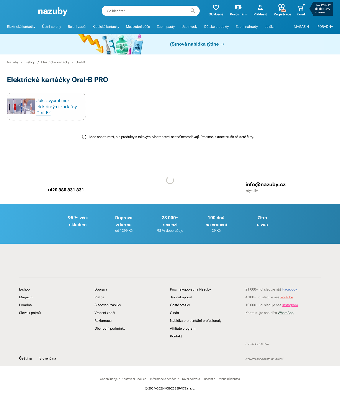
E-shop (30, 62)
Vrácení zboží (105, 313)
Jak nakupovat (181, 297)
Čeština (25, 358)
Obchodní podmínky (110, 328)
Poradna (25, 305)
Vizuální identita (229, 379)
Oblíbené (216, 9)
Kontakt (176, 336)
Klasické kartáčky (106, 27)
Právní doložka (190, 379)
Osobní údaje (109, 379)
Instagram (290, 305)
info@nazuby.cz (265, 184)
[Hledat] (193, 11)
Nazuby (12, 62)
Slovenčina (47, 358)
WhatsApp (286, 313)
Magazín (26, 297)
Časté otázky (180, 305)
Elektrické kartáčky (21, 27)
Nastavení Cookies (133, 379)
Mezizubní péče (138, 27)
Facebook (289, 289)
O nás (174, 313)
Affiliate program (183, 328)
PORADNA (325, 27)
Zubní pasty (166, 27)
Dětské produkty (216, 27)
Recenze (209, 379)
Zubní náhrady (247, 27)
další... (270, 27)
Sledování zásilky (108, 305)
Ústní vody (189, 27)
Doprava (101, 289)
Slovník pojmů (30, 313)
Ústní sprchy (51, 27)
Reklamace (103, 321)
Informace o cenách (163, 379)
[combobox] (151, 11)
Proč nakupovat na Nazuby (190, 289)
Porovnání (238, 9)
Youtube (286, 297)
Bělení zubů (77, 27)
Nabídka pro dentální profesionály (195, 321)
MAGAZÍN (301, 27)
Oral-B (80, 62)
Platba (99, 297)
